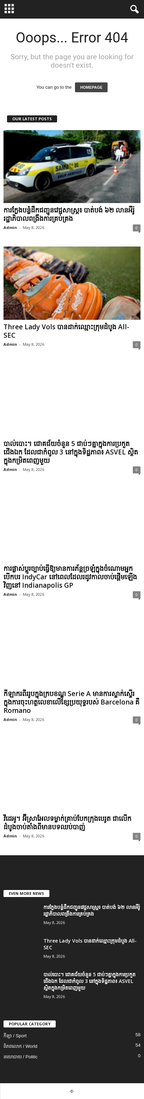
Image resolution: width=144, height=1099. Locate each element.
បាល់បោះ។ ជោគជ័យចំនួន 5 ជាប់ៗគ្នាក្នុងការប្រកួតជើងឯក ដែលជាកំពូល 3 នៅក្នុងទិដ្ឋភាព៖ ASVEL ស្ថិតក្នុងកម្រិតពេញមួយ (71, 452)
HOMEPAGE (91, 87)
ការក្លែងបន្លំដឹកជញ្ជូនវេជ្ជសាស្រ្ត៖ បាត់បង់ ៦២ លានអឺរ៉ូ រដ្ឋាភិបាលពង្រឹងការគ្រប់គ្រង (69, 214)
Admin (10, 227)
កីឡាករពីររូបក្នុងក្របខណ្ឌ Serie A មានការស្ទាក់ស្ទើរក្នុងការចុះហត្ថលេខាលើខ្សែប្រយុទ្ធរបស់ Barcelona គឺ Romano (71, 702)
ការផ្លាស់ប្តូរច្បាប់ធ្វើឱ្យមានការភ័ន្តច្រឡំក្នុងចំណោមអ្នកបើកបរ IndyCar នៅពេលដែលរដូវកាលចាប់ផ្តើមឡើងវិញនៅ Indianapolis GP (70, 577)
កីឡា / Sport (15, 1035)
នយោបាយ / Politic (21, 1056)
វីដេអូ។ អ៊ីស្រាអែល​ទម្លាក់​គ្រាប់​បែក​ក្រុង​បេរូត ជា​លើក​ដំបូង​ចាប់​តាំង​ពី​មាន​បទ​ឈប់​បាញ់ (67, 822)
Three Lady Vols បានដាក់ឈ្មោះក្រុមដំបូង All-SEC (66, 331)
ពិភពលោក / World (20, 1046)
